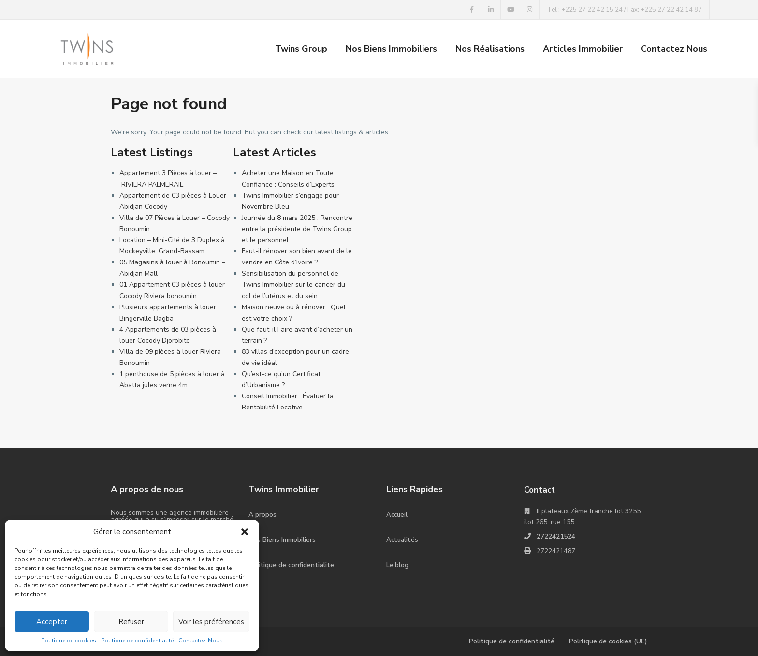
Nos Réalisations (490, 49)
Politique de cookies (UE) (608, 641)
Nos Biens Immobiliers (391, 49)
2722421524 (556, 536)
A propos (262, 514)
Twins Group (301, 49)
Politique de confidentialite (291, 564)
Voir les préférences (211, 622)
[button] (244, 532)
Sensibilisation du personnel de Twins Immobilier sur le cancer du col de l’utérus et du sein (293, 284)
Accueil (397, 514)
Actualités (402, 540)
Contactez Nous (674, 49)
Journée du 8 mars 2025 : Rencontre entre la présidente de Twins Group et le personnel (297, 229)
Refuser (131, 622)
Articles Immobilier (583, 49)
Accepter (51, 622)
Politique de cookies (68, 640)
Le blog (397, 565)
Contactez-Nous (200, 640)
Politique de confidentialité (137, 640)
